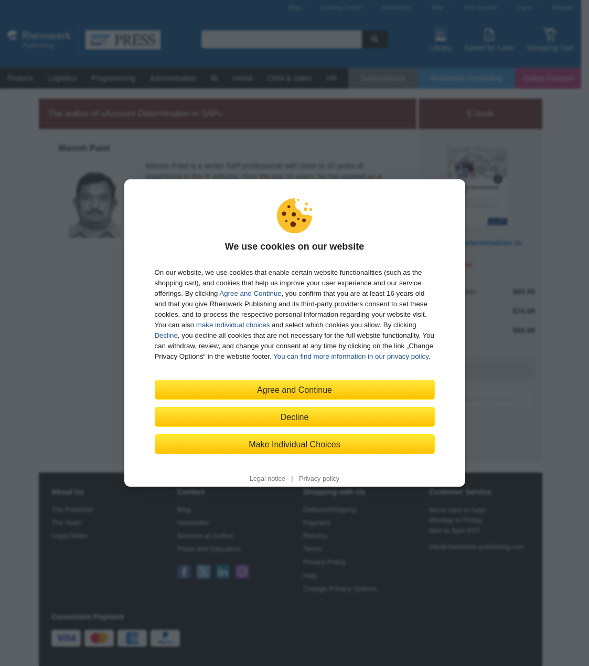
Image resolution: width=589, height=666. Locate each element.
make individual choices (233, 325)
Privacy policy (319, 478)
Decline (166, 335)
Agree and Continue (250, 293)
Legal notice (267, 478)
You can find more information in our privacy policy (351, 356)
